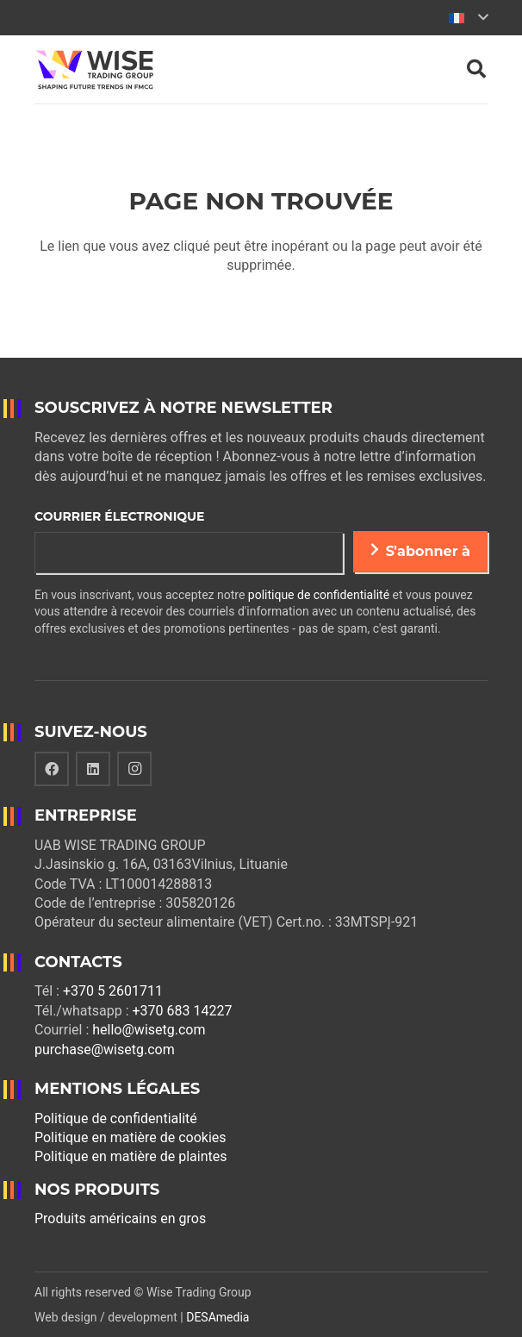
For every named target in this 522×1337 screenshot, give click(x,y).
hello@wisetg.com (148, 1029)
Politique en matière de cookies (130, 1137)
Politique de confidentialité (115, 1118)
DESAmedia (217, 1317)
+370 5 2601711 (113, 991)
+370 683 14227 (182, 1011)
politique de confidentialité (318, 595)
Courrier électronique (119, 516)
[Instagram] (134, 769)
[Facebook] (51, 769)
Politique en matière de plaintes (130, 1156)
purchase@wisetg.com (104, 1049)
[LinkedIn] (93, 769)
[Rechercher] (476, 69)
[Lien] (94, 70)
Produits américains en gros (120, 1218)
